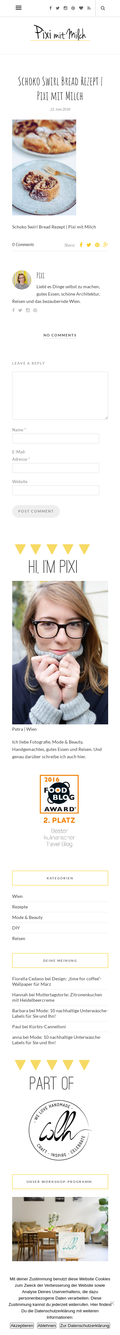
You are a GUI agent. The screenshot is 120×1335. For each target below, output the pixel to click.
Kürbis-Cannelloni (47, 1026)
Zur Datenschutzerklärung (84, 1325)
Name (19, 429)
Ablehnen (47, 1325)
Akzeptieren (22, 1325)
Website (20, 481)
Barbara (20, 1010)
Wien (17, 896)
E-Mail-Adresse (21, 455)
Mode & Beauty (27, 917)
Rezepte (20, 906)
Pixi (40, 275)
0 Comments (23, 244)
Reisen (18, 938)
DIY (16, 927)
